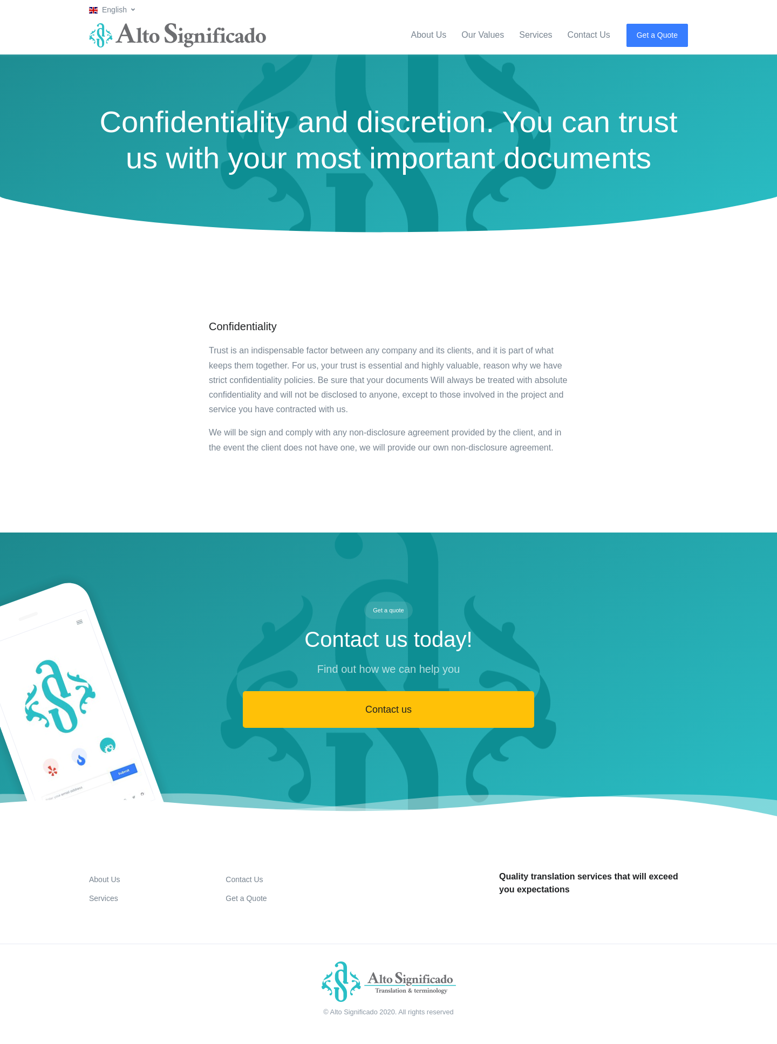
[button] (112, 10)
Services (535, 34)
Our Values (482, 34)
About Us (429, 34)
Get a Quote (657, 35)
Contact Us (589, 34)
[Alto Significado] (177, 35)
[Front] (389, 981)
